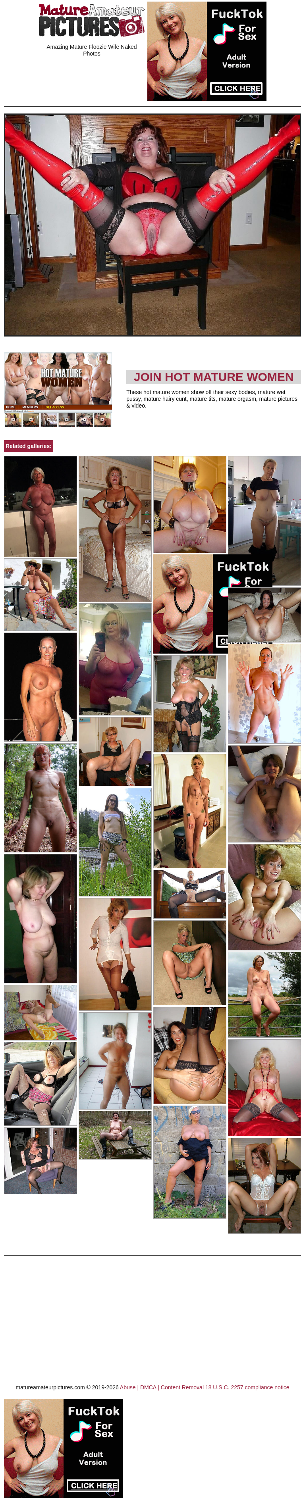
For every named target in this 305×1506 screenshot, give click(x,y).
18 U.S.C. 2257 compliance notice (247, 1387)
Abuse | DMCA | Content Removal (162, 1387)
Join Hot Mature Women (214, 376)
